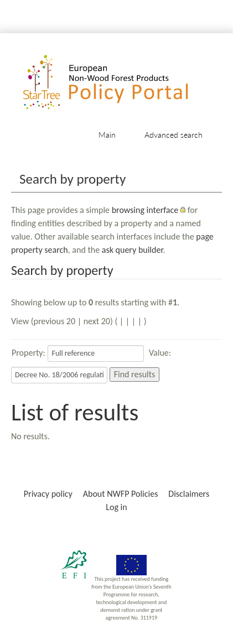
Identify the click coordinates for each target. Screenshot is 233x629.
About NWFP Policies (120, 493)
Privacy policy (48, 493)
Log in (116, 507)
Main (107, 134)
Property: (28, 352)
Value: (160, 352)
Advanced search (173, 134)
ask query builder (132, 250)
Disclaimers (188, 493)
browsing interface (145, 210)
